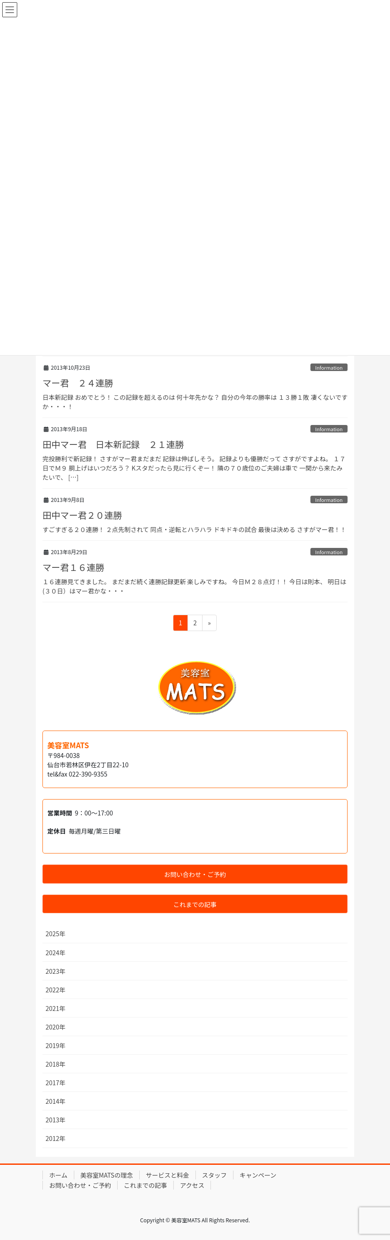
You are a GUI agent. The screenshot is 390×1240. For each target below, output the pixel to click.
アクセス (192, 1185)
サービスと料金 (167, 1175)
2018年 (55, 1064)
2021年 (55, 1008)
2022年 (55, 989)
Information (329, 367)
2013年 (55, 1119)
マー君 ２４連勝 (77, 382)
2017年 (55, 1082)
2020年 (55, 1026)
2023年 (55, 971)
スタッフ (214, 1175)
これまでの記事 (145, 1185)
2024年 (55, 952)
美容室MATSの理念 (106, 1175)
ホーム (58, 1175)
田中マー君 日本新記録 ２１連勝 (113, 444)
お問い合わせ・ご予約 (80, 1185)
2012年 (55, 1138)
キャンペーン (258, 1175)
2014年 (55, 1101)
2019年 (55, 1045)
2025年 (55, 933)
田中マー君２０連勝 (82, 515)
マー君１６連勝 (73, 567)
